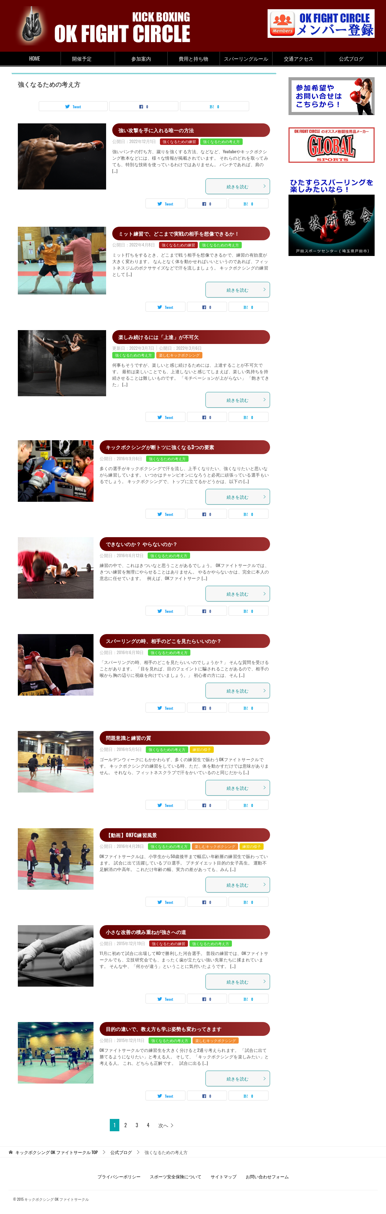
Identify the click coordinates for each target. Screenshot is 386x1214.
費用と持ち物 (193, 58)
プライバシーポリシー (119, 1176)
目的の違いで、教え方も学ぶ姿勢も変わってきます (164, 1028)
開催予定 (82, 58)
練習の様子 (202, 749)
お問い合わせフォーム (267, 1176)
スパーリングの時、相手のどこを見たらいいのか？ (164, 641)
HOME (34, 58)
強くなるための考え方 (221, 141)
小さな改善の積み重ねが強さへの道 (146, 932)
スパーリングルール (246, 58)
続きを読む (247, 186)
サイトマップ (224, 1176)
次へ (163, 1125)
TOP (56, 1152)
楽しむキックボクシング (179, 354)
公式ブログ (351, 58)
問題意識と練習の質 (128, 737)
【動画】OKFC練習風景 (131, 835)
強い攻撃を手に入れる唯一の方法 (156, 130)
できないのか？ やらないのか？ (142, 544)
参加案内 (141, 58)
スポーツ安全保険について (175, 1176)
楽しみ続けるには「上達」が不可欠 (158, 337)
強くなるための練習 (179, 141)
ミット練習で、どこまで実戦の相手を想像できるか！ (179, 233)
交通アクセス (298, 58)
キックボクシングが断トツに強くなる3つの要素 (160, 447)
